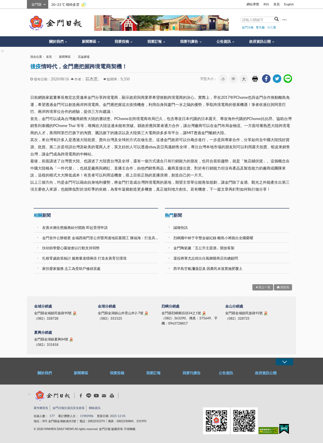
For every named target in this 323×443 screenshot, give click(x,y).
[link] (266, 78)
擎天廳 (260, 27)
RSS (266, 4)
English (289, 4)
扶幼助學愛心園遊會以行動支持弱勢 (71, 248)
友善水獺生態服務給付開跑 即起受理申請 (75, 227)
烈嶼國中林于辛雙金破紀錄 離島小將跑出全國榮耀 (213, 238)
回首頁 (284, 287)
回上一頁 (264, 287)
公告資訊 (223, 41)
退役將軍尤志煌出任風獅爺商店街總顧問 (205, 258)
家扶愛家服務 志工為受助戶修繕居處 (71, 268)
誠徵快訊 (180, 227)
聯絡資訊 (94, 408)
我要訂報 (154, 41)
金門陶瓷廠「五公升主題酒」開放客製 (203, 248)
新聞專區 (89, 41)
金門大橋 (247, 27)
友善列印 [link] (255, 78)
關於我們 (56, 41)
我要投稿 (122, 41)
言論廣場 (83, 56)
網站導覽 (253, 4)
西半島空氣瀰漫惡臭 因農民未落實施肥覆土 (207, 268)
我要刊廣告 (189, 41)
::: (29, 4)
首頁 (276, 4)
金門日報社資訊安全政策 (68, 408)
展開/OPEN (284, 361)
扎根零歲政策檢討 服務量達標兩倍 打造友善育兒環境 (84, 258)
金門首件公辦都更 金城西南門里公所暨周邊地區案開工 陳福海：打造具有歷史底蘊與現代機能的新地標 (100, 238)
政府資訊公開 (260, 41)
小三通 (271, 27)
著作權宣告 (41, 408)
